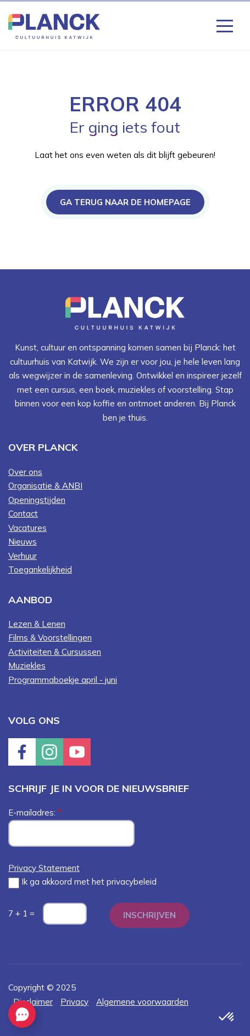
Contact (23, 513)
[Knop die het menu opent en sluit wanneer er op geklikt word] (224, 25)
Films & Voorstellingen (50, 637)
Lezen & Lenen (36, 624)
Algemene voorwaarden (142, 1002)
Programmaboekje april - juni (62, 680)
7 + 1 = (21, 913)
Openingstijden (36, 500)
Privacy (74, 1002)
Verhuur (22, 556)
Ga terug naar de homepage (125, 202)
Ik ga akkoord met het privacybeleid (82, 882)
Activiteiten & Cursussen (54, 652)
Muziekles (27, 665)
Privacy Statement (44, 868)
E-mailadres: (35, 812)
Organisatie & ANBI (45, 485)
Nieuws (22, 541)
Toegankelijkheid (40, 569)
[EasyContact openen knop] (22, 1014)
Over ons (25, 472)
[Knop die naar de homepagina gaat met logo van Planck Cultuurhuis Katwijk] (54, 25)
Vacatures (27, 528)
